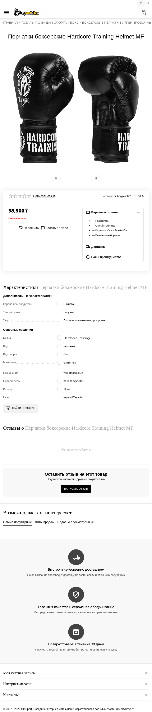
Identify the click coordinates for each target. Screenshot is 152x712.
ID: (134, 196)
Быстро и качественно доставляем (76, 569)
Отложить (29, 228)
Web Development (121, 709)
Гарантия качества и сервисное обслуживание (76, 607)
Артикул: (108, 196)
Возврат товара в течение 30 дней (76, 644)
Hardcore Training (77, 338)
